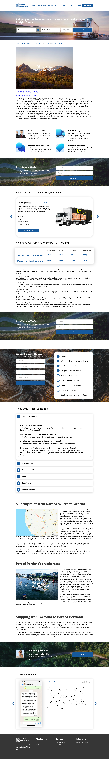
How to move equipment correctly (83, 745)
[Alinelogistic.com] (22, 5)
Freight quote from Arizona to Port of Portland (27, 91)
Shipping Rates (41, 5)
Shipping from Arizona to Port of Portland (26, 95)
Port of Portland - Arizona (30, 261)
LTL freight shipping (28, 231)
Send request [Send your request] (75, 179)
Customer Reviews (20, 96)
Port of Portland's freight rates (23, 94)
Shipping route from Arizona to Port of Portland (28, 92)
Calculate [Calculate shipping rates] (82, 30)
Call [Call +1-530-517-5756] (82, 657)
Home (33, 5)
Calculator (63, 5)
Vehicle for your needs (21, 90)
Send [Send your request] (31, 384)
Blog (56, 5)
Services (50, 5)
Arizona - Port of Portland (30, 256)
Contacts (70, 5)
